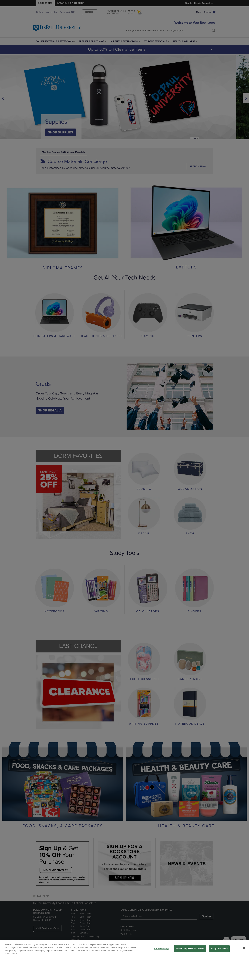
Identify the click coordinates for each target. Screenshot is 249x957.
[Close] (243, 947)
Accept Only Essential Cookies (190, 948)
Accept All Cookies (219, 948)
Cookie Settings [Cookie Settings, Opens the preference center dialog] (161, 948)
